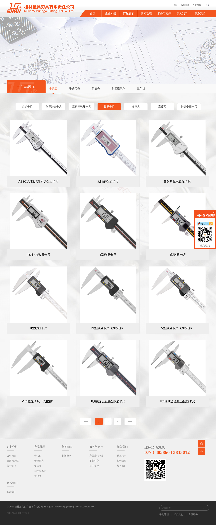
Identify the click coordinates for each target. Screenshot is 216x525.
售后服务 (193, 514)
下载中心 (94, 460)
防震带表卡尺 (54, 106)
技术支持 (94, 466)
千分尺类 (74, 88)
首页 (92, 13)
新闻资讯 (66, 455)
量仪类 (141, 88)
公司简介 (11, 455)
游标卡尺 (27, 106)
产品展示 (128, 13)
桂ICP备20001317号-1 (18, 513)
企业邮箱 (197, 5)
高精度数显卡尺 (81, 106)
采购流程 (164, 514)
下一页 (130, 421)
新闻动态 (146, 13)
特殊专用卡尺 (189, 106)
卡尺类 (53, 88)
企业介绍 (110, 13)
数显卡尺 (109, 106)
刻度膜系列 (118, 88)
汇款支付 (178, 514)
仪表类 (96, 88)
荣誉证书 (11, 466)
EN (175, 5)
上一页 (86, 421)
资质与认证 (13, 460)
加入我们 (182, 13)
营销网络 (185, 5)
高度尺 (162, 106)
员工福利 (121, 455)
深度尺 (136, 106)
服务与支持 (164, 13)
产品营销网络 (96, 455)
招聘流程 (121, 460)
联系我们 (200, 13)
